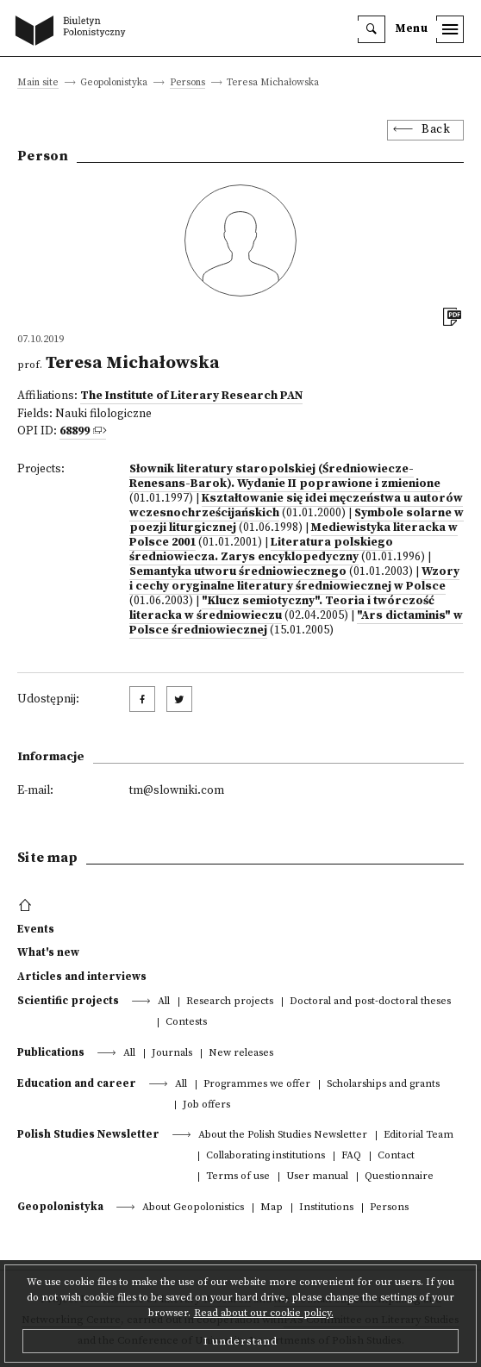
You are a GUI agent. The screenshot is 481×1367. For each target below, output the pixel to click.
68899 (74, 431)
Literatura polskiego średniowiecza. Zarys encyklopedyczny (261, 550)
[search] (371, 29)
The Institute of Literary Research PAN (191, 396)
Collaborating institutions (265, 1156)
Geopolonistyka (60, 1207)
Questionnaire (399, 1177)
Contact (396, 1156)
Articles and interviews (82, 976)
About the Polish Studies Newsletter (282, 1135)
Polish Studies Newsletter (88, 1134)
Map (271, 1208)
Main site (38, 83)
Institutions (326, 1208)
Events (35, 929)
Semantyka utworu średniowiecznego (238, 572)
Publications (50, 1052)
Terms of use (238, 1177)
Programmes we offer (256, 1084)
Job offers (206, 1105)
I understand (240, 1341)
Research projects (229, 1002)
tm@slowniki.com (176, 790)
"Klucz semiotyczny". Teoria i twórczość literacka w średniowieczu (281, 608)
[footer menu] (27, 905)
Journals (172, 1053)
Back (436, 129)
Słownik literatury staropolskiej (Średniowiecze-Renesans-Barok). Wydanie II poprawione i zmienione (284, 476)
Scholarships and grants (383, 1084)
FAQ (351, 1156)
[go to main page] (74, 31)
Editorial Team (418, 1135)
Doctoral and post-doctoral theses (370, 1002)
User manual (317, 1177)
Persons (187, 83)
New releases (241, 1053)
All (164, 1002)
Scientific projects (68, 1001)
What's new (48, 952)
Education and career (76, 1083)
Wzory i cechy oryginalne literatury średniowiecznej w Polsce (294, 579)
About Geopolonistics (193, 1208)
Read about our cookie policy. (264, 1313)
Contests (186, 1022)
